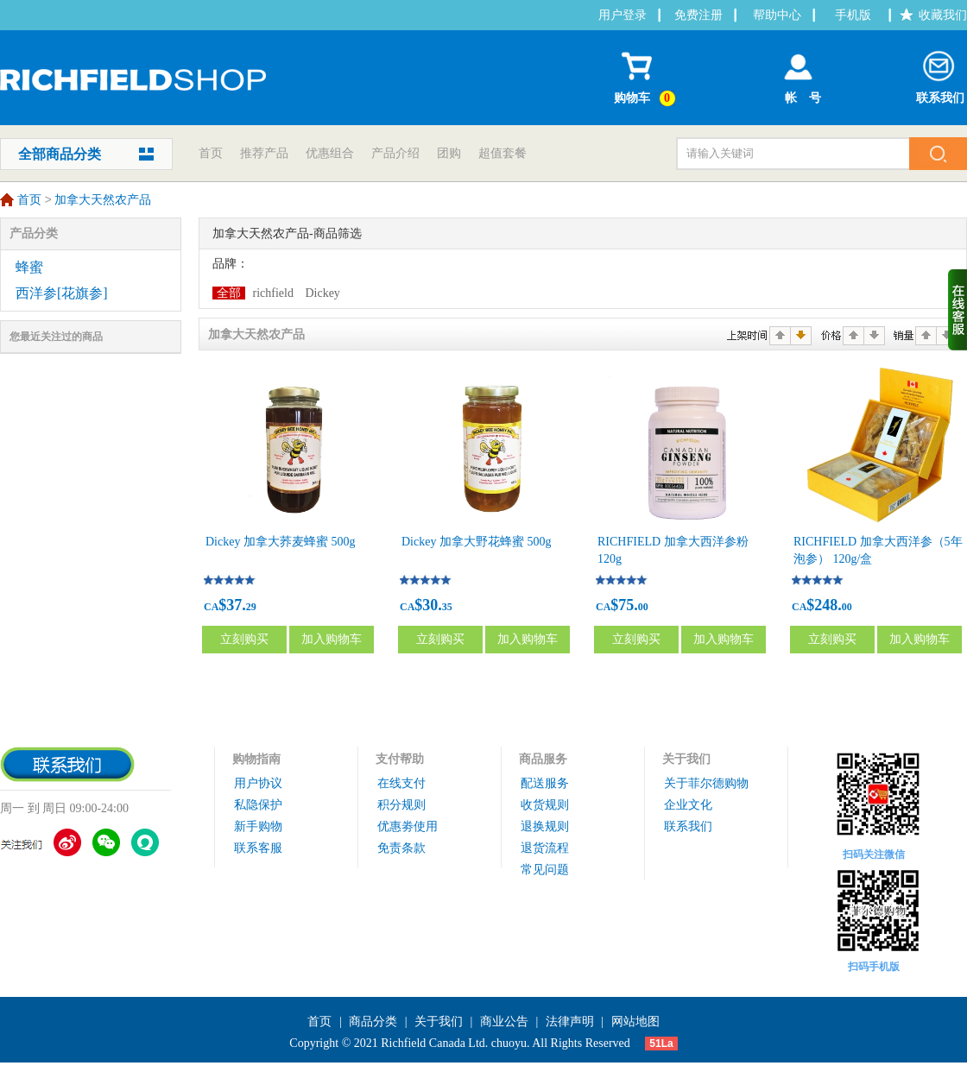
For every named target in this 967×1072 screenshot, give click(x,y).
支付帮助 (400, 759)
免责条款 (401, 848)
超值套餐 (502, 153)
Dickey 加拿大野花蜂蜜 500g (476, 541)
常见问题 (545, 869)
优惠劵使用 (407, 826)
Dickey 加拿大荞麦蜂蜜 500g (280, 541)
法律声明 (570, 1021)
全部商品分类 (59, 154)
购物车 (647, 75)
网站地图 (635, 1021)
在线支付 (401, 783)
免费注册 (698, 15)
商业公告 (504, 1021)
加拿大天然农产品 (102, 200)
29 (251, 607)
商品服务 (543, 759)
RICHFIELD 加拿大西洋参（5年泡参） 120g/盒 (878, 550)
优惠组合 (330, 153)
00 (643, 607)
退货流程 (545, 848)
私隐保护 (258, 804)
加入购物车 (331, 639)
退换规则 (545, 826)
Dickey (322, 293)
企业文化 (688, 804)
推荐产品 (264, 153)
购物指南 (256, 759)
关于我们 (686, 759)
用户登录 (622, 15)
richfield (273, 293)
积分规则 (401, 804)
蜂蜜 (29, 267)
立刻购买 (244, 639)
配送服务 (545, 783)
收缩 (957, 309)
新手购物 (258, 826)
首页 (211, 153)
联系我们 (940, 73)
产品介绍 (395, 153)
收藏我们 (943, 15)
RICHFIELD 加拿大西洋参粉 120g (673, 550)
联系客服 (258, 848)
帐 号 (798, 73)
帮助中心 (777, 15)
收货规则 (545, 804)
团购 (449, 153)
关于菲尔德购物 (706, 783)
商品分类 (373, 1021)
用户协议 (258, 783)
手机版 (853, 15)
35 (447, 607)
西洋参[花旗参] (62, 293)
